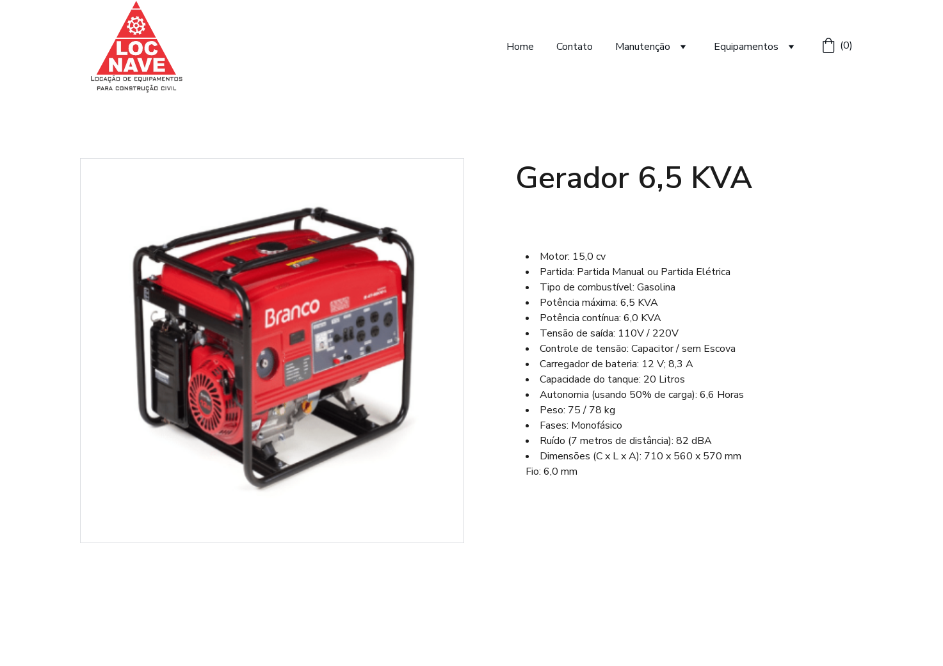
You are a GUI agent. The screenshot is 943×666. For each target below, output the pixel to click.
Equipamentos (746, 47)
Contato (574, 47)
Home (520, 47)
